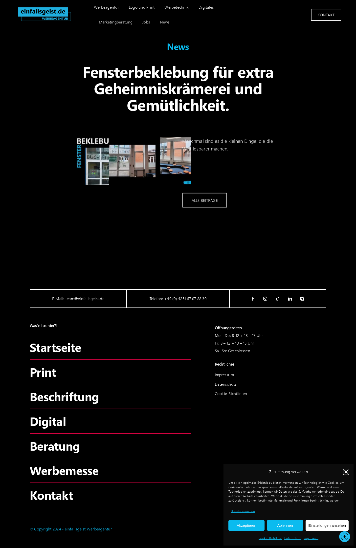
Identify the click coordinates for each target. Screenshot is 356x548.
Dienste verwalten (243, 511)
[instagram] (265, 299)
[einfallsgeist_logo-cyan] (44, 6)
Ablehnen (285, 525)
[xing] (303, 299)
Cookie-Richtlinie (270, 538)
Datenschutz (292, 538)
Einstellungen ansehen (327, 525)
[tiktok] (278, 299)
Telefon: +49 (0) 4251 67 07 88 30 (178, 298)
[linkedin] (290, 299)
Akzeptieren (246, 525)
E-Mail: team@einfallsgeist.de (78, 298)
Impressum (311, 538)
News (178, 46)
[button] (346, 471)
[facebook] (253, 299)
